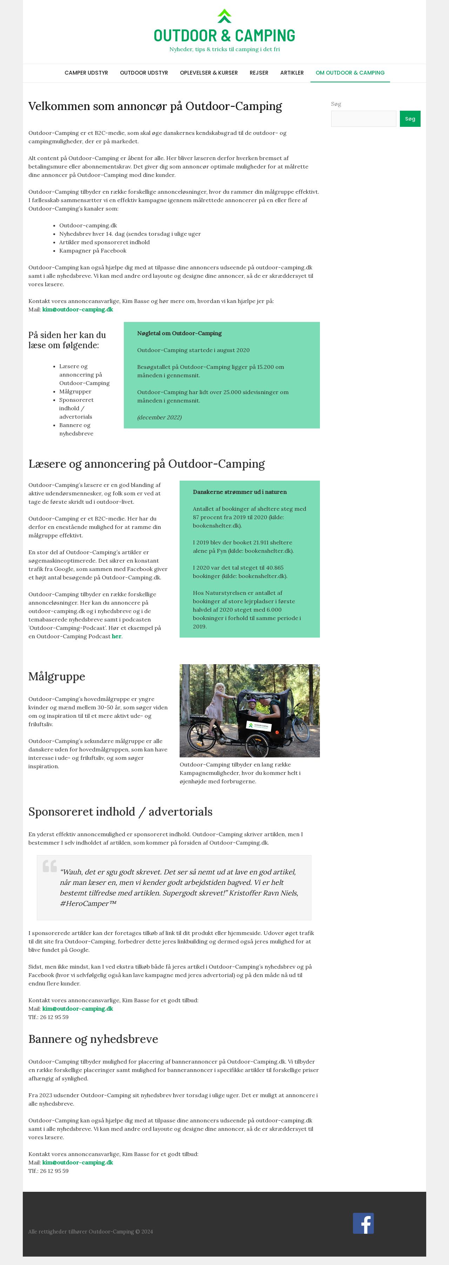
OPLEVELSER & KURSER (209, 72)
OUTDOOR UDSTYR (144, 72)
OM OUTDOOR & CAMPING (350, 72)
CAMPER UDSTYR (86, 72)
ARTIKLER (292, 72)
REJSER (259, 72)
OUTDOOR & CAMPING (224, 35)
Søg (336, 103)
